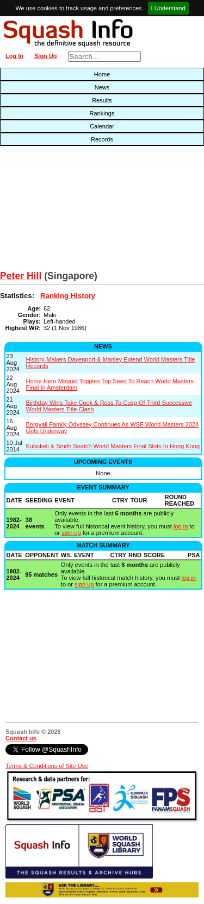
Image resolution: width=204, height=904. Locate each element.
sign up (71, 533)
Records (102, 139)
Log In (14, 56)
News (102, 87)
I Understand (168, 8)
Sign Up (45, 56)
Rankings (102, 113)
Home (102, 74)
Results (102, 100)
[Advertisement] (65, 211)
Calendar (102, 126)
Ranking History (67, 296)
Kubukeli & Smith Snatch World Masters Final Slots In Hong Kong (113, 446)
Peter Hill (20, 275)
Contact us (20, 738)
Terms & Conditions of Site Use (46, 766)
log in (181, 526)
